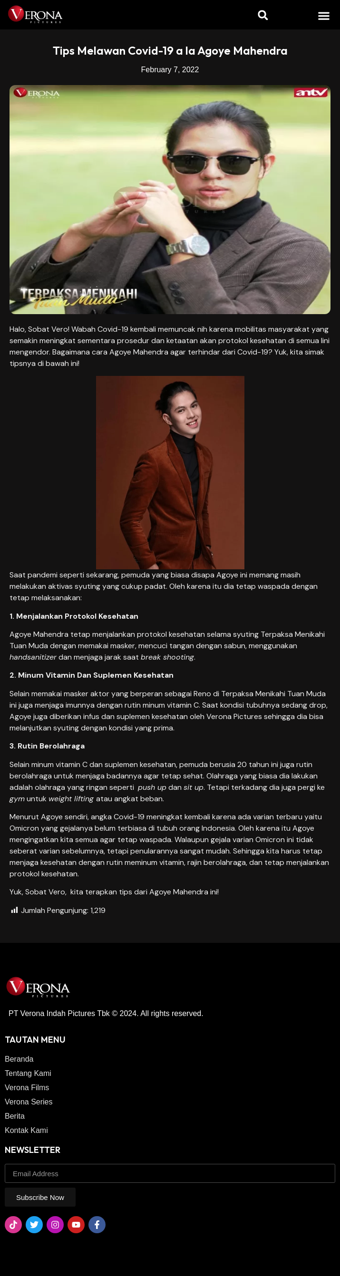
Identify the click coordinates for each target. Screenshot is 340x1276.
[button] (324, 15)
